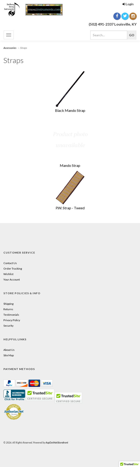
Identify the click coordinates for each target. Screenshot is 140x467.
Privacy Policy (11, 320)
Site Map (8, 355)
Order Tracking (12, 268)
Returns (8, 309)
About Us (9, 350)
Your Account (11, 279)
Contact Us (10, 263)
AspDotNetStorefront (57, 442)
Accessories (9, 48)
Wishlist (8, 274)
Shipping (8, 303)
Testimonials (11, 314)
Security (8, 325)
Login (128, 4)
